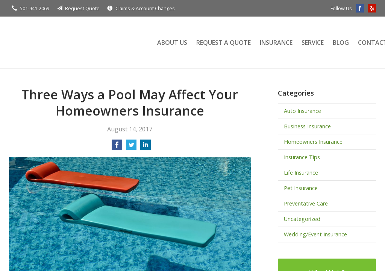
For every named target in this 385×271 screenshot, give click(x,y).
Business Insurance (307, 126)
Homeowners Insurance (313, 141)
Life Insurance (301, 172)
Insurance (276, 42)
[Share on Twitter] (131, 147)
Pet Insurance (301, 188)
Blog (341, 42)
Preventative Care (306, 203)
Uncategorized (302, 218)
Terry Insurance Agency (75, 42)
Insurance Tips (302, 157)
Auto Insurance (302, 110)
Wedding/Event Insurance (315, 234)
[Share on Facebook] (117, 147)
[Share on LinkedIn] (145, 147)
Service (313, 42)
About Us (172, 42)
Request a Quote (223, 42)
